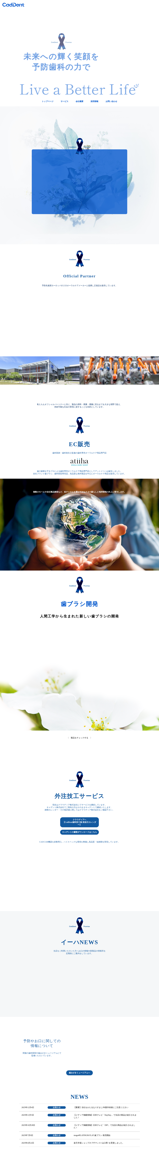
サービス (64, 101)
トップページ (47, 101)
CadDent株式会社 (13, 4)
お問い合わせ (111, 101)
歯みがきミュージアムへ (79, 1073)
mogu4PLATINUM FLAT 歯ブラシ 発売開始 (92, 1135)
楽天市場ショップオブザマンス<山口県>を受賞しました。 (99, 1143)
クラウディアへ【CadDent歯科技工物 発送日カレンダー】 (79, 822)
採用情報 (94, 101)
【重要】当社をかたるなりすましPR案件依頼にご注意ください (101, 1107)
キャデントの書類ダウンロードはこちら (79, 832)
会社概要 (79, 101)
